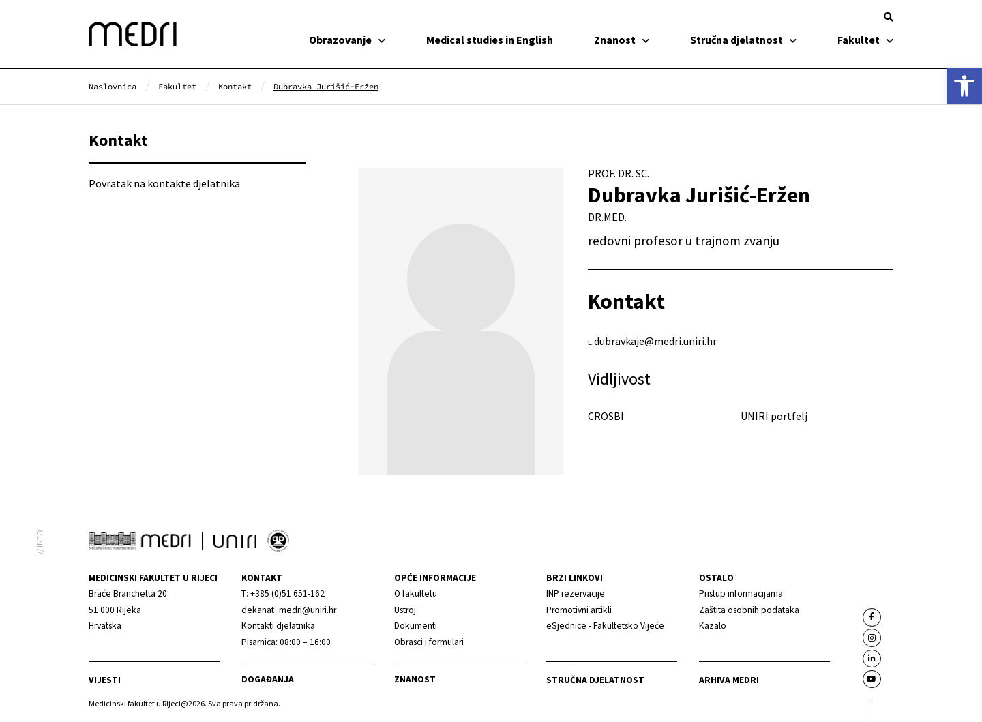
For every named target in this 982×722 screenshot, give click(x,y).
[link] (964, 86)
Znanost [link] (621, 39)
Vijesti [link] (105, 680)
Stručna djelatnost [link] (743, 39)
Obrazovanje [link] (347, 39)
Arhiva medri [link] (729, 680)
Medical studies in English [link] (489, 39)
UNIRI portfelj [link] (774, 416)
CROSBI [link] (606, 416)
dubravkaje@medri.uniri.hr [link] (655, 341)
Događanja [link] (267, 679)
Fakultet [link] (865, 39)
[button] (888, 17)
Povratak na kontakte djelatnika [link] (164, 183)
